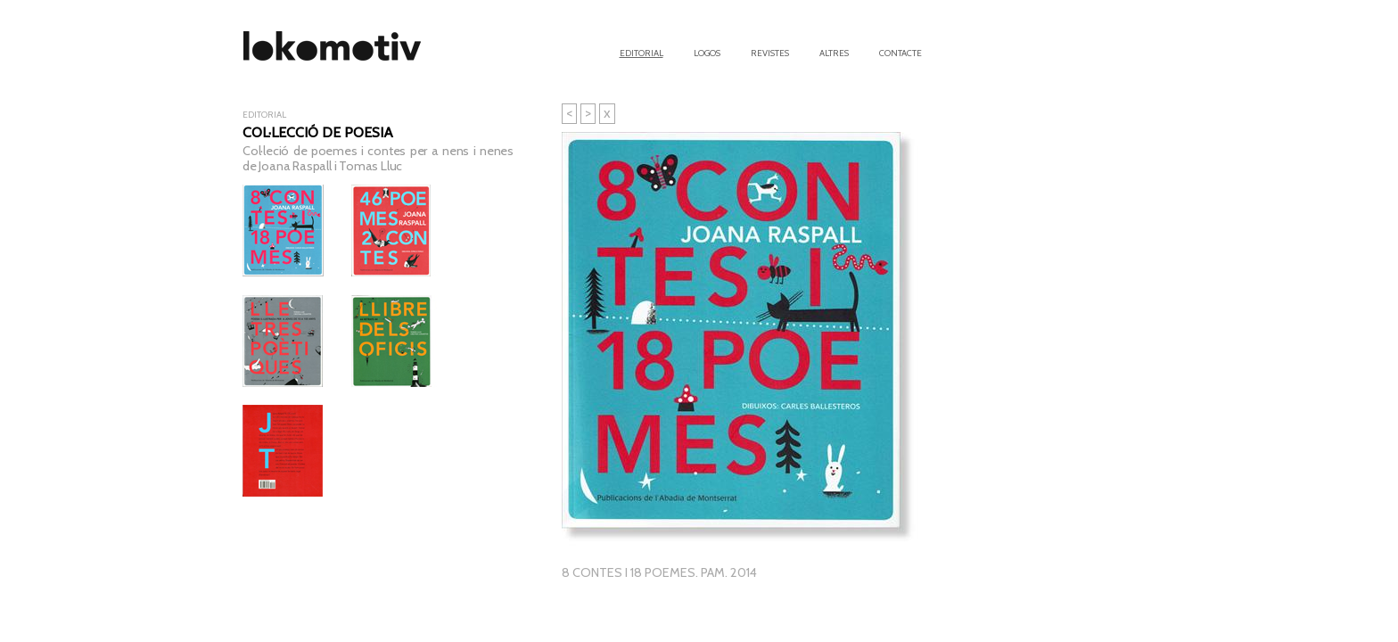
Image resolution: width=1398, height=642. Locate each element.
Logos (707, 52)
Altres (834, 52)
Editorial (641, 52)
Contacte (900, 52)
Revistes (770, 52)
